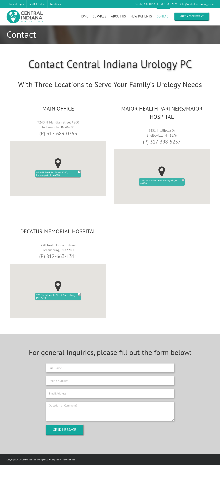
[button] (58, 163)
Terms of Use (69, 459)
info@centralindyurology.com (196, 4)
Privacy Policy (54, 459)
